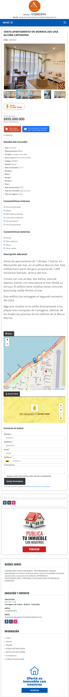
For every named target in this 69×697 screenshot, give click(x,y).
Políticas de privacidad (15, 659)
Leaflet (44, 389)
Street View (14, 106)
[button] (63, 46)
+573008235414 (38, 14)
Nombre (8, 434)
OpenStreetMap (59, 389)
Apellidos (8, 442)
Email (7, 449)
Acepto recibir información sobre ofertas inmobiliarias (29, 476)
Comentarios (9, 465)
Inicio (8, 638)
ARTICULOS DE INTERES (15, 652)
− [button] (7, 344)
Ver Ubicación (26, 413)
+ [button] (7, 340)
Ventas (9, 641)
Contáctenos (11, 655)
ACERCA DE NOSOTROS (15, 648)
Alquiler (9, 645)
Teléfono (8, 457)
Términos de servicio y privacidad (38, 486)
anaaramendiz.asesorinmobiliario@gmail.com (23, 617)
